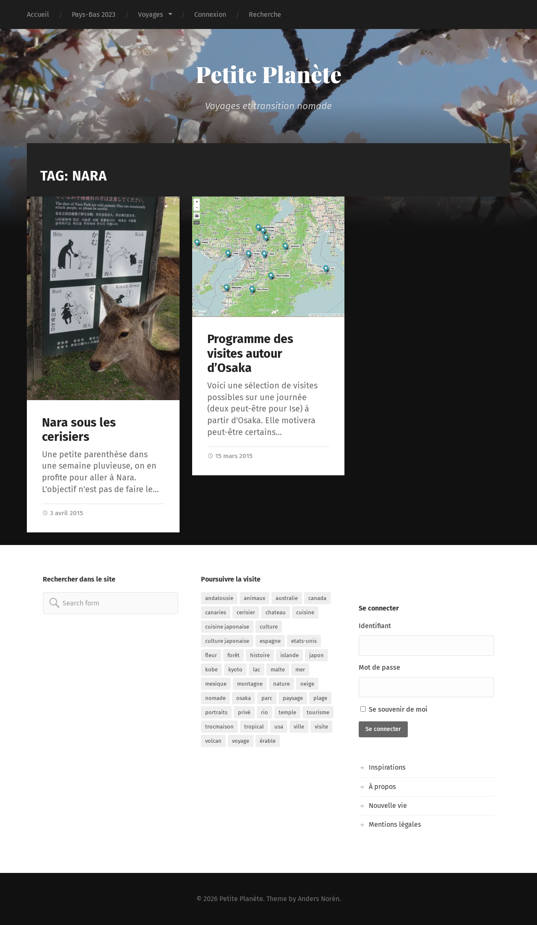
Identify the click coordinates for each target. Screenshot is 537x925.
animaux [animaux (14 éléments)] (254, 598)
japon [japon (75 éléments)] (316, 655)
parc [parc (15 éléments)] (266, 698)
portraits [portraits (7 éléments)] (216, 712)
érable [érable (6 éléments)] (268, 741)
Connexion (210, 14)
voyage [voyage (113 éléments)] (240, 741)
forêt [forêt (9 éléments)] (233, 655)
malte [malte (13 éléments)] (278, 669)
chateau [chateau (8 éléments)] (276, 612)
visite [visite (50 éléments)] (321, 726)
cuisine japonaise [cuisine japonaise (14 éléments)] (227, 627)
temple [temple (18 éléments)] (287, 712)
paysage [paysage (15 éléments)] (293, 698)
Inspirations (387, 767)
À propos (382, 787)
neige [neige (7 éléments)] (307, 684)
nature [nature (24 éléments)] (281, 684)
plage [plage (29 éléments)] (320, 698)
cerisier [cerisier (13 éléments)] (246, 612)
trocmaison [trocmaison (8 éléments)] (219, 726)
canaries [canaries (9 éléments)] (215, 612)
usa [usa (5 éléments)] (278, 726)
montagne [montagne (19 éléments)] (250, 684)
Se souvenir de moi (394, 709)
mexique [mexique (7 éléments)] (216, 684)
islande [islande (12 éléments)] (289, 655)
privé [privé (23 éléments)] (244, 712)
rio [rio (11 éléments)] (264, 712)
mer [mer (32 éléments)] (300, 669)
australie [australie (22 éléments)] (287, 598)
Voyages (150, 14)
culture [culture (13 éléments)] (269, 627)
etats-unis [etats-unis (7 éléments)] (304, 641)
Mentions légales (395, 824)
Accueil (38, 14)
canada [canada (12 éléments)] (317, 598)
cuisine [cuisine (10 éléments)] (305, 612)
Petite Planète (268, 74)
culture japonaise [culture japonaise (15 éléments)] (227, 641)
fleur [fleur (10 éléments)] (211, 655)
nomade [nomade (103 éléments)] (215, 698)
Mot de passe (379, 667)
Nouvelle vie (388, 806)
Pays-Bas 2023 (93, 14)
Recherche (265, 14)
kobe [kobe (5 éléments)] (211, 669)
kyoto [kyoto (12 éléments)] (235, 669)
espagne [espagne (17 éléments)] (270, 641)
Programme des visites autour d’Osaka (250, 353)
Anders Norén (318, 899)
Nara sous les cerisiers (79, 430)
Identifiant (375, 626)
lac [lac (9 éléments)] (256, 669)
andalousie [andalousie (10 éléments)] (219, 598)
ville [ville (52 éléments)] (299, 726)
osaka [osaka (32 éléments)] (243, 698)
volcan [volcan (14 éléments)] (213, 741)
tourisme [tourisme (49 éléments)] (318, 712)
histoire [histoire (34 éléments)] (260, 655)
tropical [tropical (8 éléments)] (254, 726)
